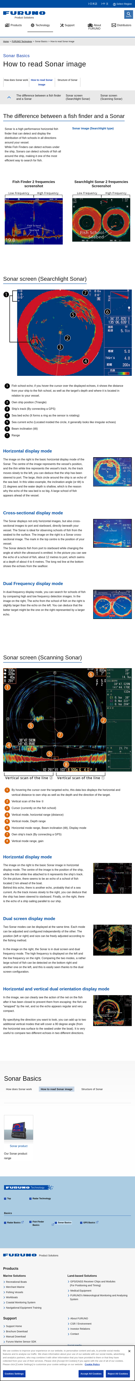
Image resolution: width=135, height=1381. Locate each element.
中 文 (105, 3)
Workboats (12, 1297)
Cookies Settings (14, 1373)
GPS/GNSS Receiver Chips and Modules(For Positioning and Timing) (92, 1283)
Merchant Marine (15, 1287)
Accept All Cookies (91, 1373)
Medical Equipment (80, 1290)
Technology (43, 25)
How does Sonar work (16, 80)
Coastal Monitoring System (20, 1302)
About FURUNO (94, 27)
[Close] (129, 1351)
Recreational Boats (16, 1281)
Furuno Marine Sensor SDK (21, 1341)
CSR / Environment (80, 1323)
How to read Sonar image (56, 1089)
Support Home (14, 1326)
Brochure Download (17, 1331)
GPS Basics (89, 1222)
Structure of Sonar (67, 80)
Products (10, 1268)
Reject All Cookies (118, 1373)
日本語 (93, 3)
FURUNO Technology (22, 41)
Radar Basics (14, 1222)
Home (6, 41)
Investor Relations (80, 1328)
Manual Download (16, 1336)
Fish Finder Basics (38, 1223)
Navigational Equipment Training (23, 1307)
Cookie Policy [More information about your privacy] (92, 1364)
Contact (74, 1333)
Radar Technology (42, 1198)
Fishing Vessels (14, 1292)
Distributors (124, 25)
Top (9, 1198)
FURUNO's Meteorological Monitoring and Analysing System (98, 1297)
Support (70, 25)
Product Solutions (30, 1255)
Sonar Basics (64, 1222)
